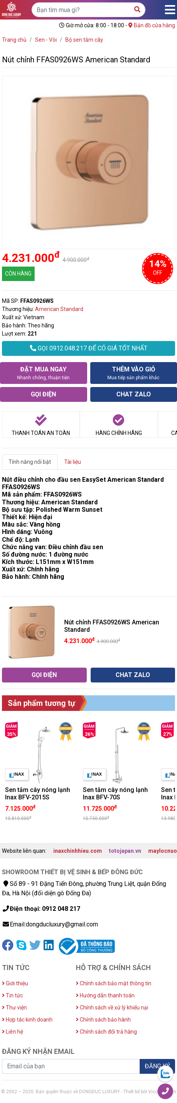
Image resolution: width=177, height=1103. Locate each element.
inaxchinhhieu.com (77, 851)
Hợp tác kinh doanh (27, 1019)
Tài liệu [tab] (72, 462)
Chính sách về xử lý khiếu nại (112, 1007)
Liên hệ (12, 1032)
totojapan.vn (125, 851)
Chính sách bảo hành (103, 1019)
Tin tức (12, 995)
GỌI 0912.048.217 (88, 348)
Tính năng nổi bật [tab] (30, 462)
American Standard (59, 309)
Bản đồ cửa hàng (151, 25)
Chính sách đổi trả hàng (106, 1032)
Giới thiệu (15, 983)
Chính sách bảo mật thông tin (113, 983)
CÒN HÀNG (18, 273)
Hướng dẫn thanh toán (105, 995)
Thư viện (14, 1007)
